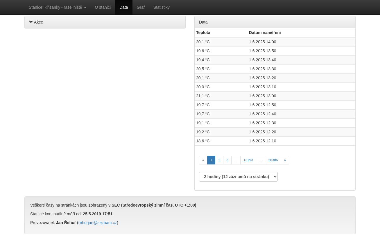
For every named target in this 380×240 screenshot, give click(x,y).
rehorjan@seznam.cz (97, 222)
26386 (273, 160)
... (235, 160)
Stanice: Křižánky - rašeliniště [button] (57, 7)
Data (123, 7)
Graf (141, 7)
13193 (248, 160)
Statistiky (161, 7)
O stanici (103, 7)
